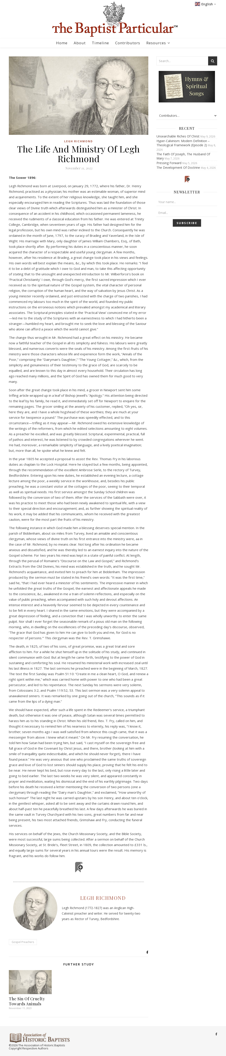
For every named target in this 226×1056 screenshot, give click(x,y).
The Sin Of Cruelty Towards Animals (27, 1001)
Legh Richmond (78, 141)
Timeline (100, 42)
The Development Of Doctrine (178, 167)
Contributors (127, 42)
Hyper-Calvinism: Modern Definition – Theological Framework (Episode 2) (183, 143)
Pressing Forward (168, 163)
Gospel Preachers (23, 942)
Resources (156, 42)
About (80, 42)
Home (62, 42)
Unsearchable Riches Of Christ (178, 136)
